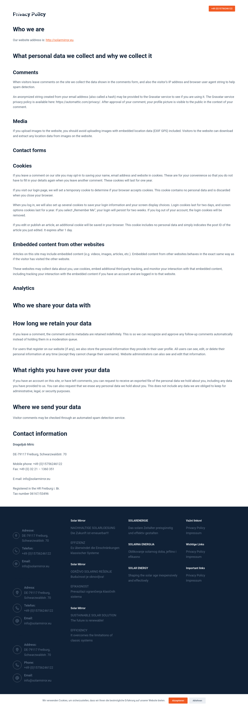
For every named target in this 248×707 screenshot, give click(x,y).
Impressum (194, 533)
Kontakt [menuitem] (141, 8)
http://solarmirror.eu (60, 40)
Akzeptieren (178, 700)
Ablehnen (197, 700)
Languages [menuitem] (157, 8)
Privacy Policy (195, 528)
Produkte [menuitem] (125, 8)
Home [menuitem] (88, 8)
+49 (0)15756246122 (221, 8)
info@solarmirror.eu (35, 566)
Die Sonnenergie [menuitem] (104, 8)
